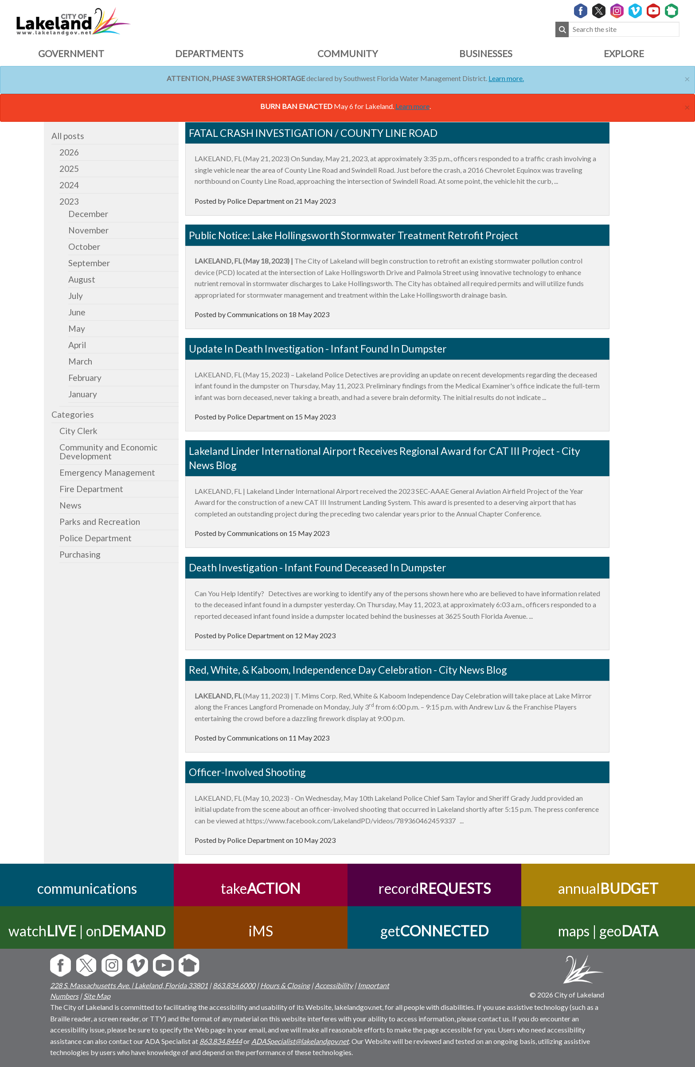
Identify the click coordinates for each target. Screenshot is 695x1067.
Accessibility (334, 985)
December (88, 214)
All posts (67, 136)
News (70, 505)
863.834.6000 (234, 985)
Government (71, 53)
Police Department (95, 538)
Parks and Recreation (99, 521)
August (81, 279)
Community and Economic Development (108, 451)
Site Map (96, 996)
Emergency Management (107, 472)
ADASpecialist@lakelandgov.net (300, 1041)
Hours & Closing (285, 985)
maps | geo (608, 930)
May (76, 328)
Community (347, 53)
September (89, 263)
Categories (72, 414)
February (85, 377)
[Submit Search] (562, 29)
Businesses (485, 53)
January (82, 394)
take (261, 888)
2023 (69, 201)
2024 (69, 185)
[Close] (687, 78)
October (84, 246)
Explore (624, 53)
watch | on (86, 930)
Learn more (412, 106)
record (435, 888)
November (88, 230)
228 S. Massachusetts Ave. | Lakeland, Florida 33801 (129, 985)
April (77, 345)
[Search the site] (624, 29)
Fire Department (91, 489)
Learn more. (506, 78)
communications (87, 888)
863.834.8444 (220, 1041)
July (75, 296)
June (77, 312)
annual (608, 888)
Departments (209, 53)
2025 (69, 168)
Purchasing (80, 554)
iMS (261, 930)
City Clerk (78, 431)
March (80, 361)
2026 (69, 152)
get (434, 930)
